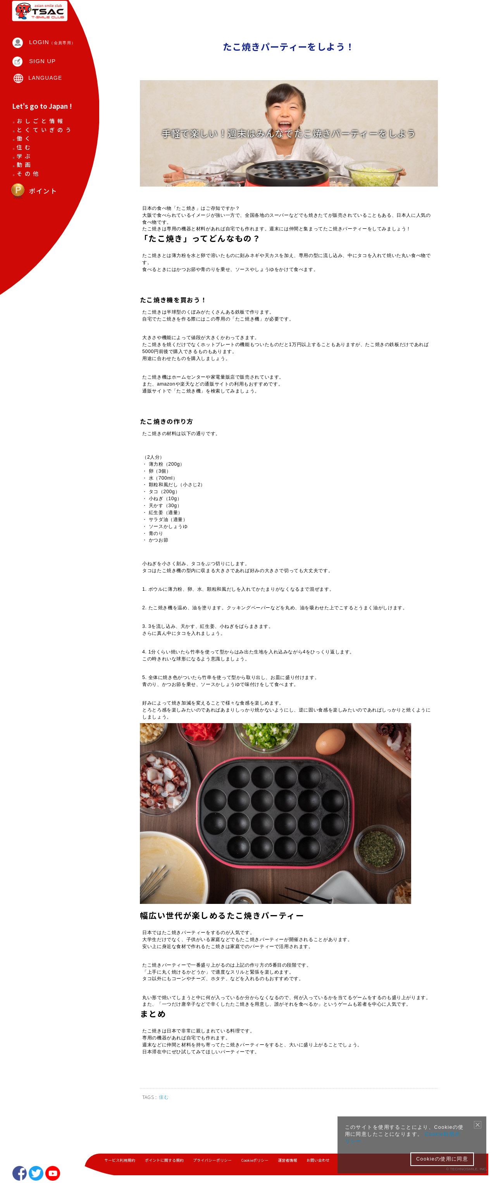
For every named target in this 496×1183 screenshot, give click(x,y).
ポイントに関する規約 (164, 1161)
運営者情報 (288, 1161)
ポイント (34, 247)
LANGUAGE (46, 90)
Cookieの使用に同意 (442, 1159)
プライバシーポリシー (212, 1161)
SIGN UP (43, 73)
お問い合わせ (319, 1161)
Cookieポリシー (255, 1161)
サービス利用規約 (119, 1161)
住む (165, 1125)
